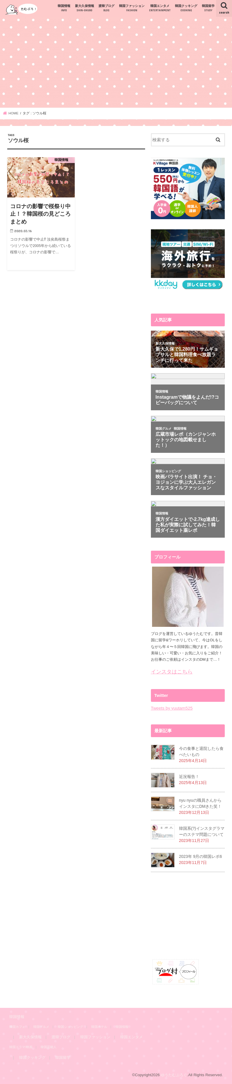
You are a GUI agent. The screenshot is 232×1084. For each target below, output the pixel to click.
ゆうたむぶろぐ (174, 1075)
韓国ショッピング (70, 1026)
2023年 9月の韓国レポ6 (200, 856)
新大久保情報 (84, 8)
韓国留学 (208, 8)
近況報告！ (189, 776)
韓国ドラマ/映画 (20, 1047)
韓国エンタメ (160, 8)
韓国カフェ (17, 1026)
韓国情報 (64, 8)
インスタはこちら (172, 672)
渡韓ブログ (106, 8)
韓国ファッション (132, 8)
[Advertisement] (116, 62)
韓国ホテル (99, 1026)
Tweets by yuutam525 (172, 708)
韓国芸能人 (48, 1047)
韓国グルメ (41, 1026)
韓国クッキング (186, 8)
